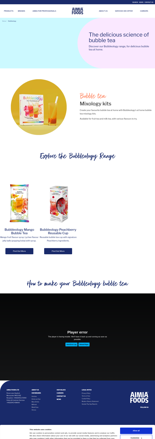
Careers (145, 11)
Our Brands (36, 393)
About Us (104, 11)
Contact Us (149, 2)
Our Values (61, 390)
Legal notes (87, 390)
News (141, 2)
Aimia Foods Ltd (13, 390)
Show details (35, 435)
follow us (144, 407)
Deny (136, 432)
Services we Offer (125, 11)
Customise (136, 425)
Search (135, 2)
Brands (22, 11)
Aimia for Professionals (44, 11)
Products (8, 11)
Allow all (136, 418)
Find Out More (19, 251)
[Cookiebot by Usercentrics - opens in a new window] (14, 434)
